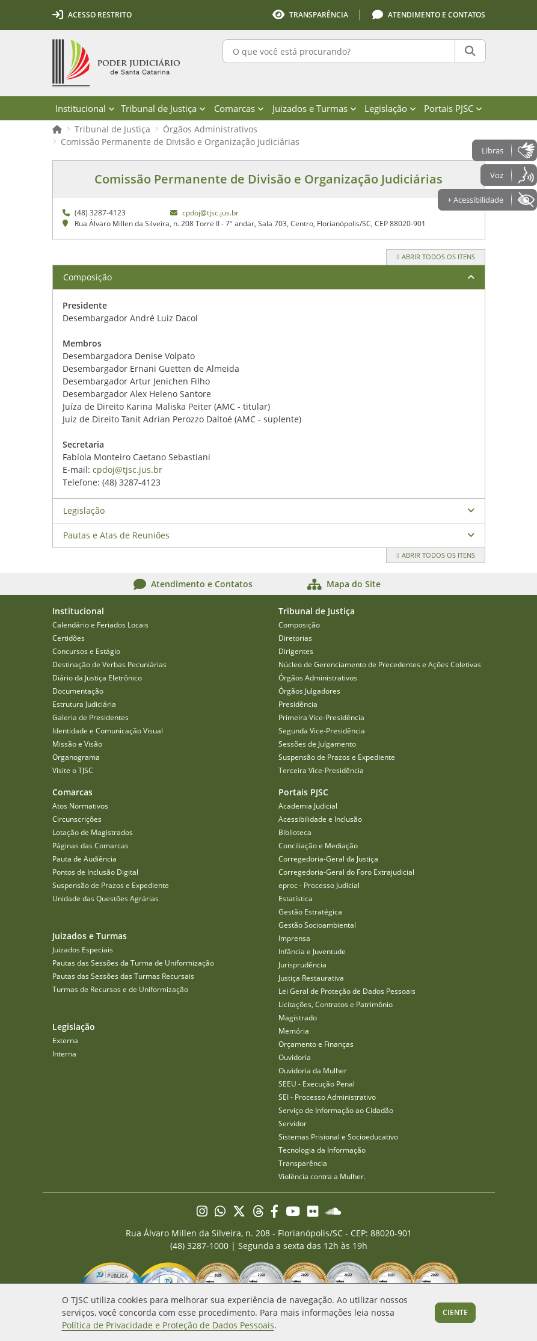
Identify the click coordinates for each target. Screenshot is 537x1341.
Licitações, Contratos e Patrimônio (335, 1004)
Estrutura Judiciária (84, 704)
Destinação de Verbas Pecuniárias (109, 664)
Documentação (77, 691)
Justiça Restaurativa (311, 978)
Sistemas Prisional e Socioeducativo (338, 1137)
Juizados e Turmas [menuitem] (314, 108)
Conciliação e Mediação (318, 845)
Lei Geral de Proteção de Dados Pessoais (347, 991)
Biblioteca (294, 832)
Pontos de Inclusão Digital (95, 872)
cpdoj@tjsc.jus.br (210, 213)
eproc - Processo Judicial (319, 885)
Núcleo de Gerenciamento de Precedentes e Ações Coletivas (379, 664)
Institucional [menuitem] (85, 108)
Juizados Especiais (82, 950)
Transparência (302, 1163)
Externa (65, 1040)
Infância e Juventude (312, 951)
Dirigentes (295, 651)
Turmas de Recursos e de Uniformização (120, 989)
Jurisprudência (302, 965)
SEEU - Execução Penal (316, 1084)
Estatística (295, 898)
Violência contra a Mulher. (322, 1176)
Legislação (84, 510)
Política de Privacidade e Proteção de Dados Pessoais (168, 1325)
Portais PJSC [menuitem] (453, 108)
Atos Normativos (80, 806)
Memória (293, 1031)
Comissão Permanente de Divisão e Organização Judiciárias (180, 141)
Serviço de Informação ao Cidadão (335, 1110)
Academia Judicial (307, 806)
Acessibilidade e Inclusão (320, 819)
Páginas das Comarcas (90, 845)
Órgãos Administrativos (210, 129)
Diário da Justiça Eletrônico (97, 678)
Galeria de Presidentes (90, 717)
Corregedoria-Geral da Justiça (328, 859)
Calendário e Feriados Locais (100, 625)
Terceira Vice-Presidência (321, 770)
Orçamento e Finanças (316, 1044)
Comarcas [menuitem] (239, 108)
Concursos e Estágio (86, 651)
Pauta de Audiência (84, 859)
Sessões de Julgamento (317, 744)
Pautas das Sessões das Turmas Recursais (123, 976)
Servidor (292, 1123)
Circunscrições (77, 819)
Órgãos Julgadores (309, 691)
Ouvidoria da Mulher (312, 1070)
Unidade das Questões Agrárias (105, 898)
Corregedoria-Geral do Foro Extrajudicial (346, 872)
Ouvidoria (294, 1057)
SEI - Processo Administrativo (327, 1097)
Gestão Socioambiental (317, 925)
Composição (87, 277)
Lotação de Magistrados (92, 832)
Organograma (76, 757)
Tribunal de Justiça (112, 129)
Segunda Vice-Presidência (321, 731)
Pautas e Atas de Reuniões (116, 535)
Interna (64, 1054)
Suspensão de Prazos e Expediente (336, 757)
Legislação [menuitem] (390, 108)
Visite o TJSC (72, 770)
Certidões (68, 638)
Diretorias (295, 638)
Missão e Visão (77, 744)
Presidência (298, 704)
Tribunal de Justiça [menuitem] (163, 108)
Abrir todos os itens (435, 256)
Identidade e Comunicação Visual (107, 731)
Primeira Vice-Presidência (321, 717)
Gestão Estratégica (310, 912)
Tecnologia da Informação (322, 1150)
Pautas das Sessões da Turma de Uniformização (133, 963)
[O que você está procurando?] (338, 51)
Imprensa (294, 938)
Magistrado (297, 1018)
